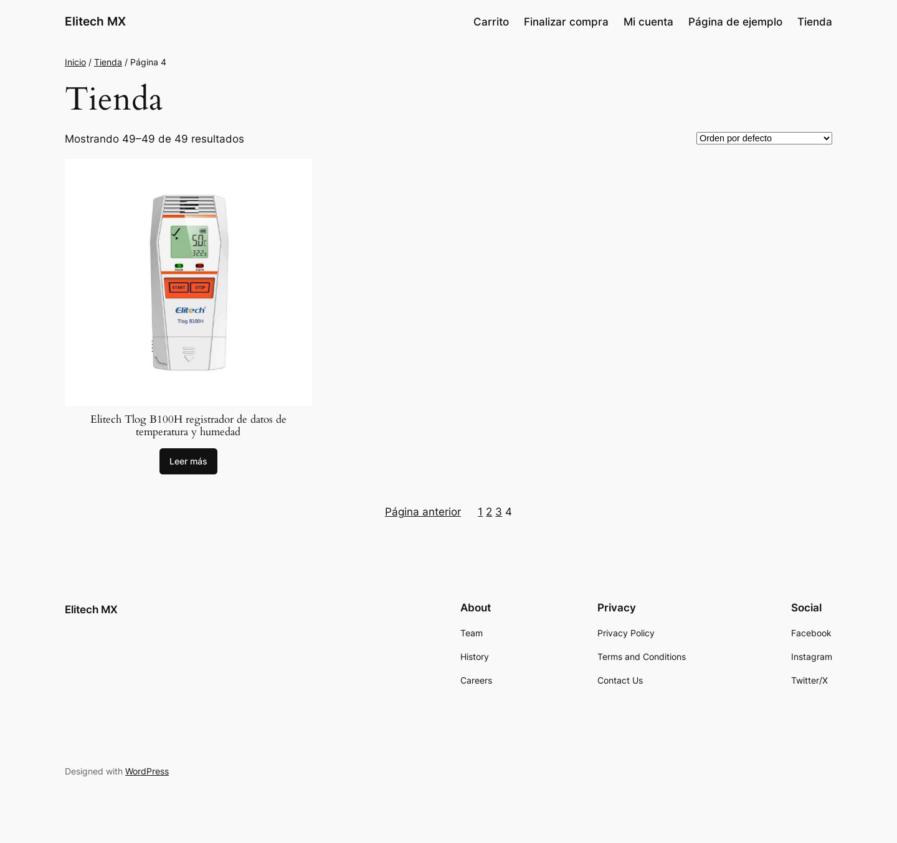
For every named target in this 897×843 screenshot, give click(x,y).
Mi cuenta (648, 22)
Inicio (75, 62)
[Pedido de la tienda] (764, 138)
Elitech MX (95, 21)
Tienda (814, 22)
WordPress (147, 771)
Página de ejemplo (735, 22)
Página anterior (423, 512)
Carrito (491, 22)
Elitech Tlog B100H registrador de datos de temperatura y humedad (188, 425)
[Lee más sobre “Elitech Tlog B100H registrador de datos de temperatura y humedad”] (188, 461)
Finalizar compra (566, 22)
